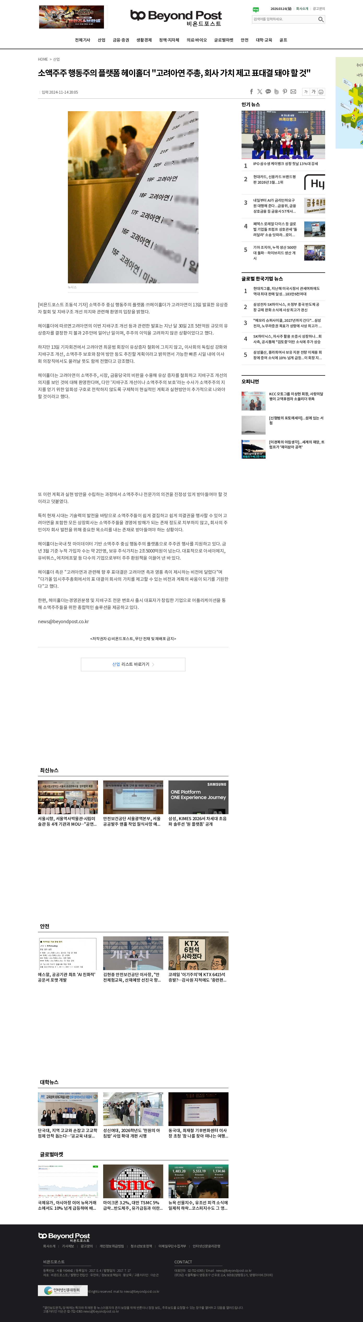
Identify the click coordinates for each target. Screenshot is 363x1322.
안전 (245, 40)
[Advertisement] (133, 442)
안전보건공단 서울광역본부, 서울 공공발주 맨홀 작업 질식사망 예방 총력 (132, 822)
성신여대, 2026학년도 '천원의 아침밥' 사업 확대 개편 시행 (131, 1133)
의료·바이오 (197, 40)
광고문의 (319, 9)
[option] (73, 17)
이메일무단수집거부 (172, 1246)
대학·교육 (264, 40)
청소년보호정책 (141, 1246)
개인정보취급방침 (111, 1246)
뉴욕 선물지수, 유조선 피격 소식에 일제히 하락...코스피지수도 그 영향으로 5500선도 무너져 (198, 1206)
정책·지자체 (169, 40)
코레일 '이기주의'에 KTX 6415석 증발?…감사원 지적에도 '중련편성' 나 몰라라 (198, 977)
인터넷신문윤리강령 (206, 1246)
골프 (283, 40)
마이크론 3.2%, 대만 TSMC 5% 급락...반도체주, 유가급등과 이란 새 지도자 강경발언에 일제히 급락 (132, 1206)
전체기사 (82, 40)
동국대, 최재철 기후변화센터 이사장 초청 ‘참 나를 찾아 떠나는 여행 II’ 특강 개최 (197, 1133)
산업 (102, 40)
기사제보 (68, 1246)
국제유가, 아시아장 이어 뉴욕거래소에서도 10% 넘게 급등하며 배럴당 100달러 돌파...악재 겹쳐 (67, 1206)
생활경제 (144, 40)
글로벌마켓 (223, 40)
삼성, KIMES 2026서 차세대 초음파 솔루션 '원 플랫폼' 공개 (197, 822)
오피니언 (250, 382)
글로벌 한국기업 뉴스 (262, 279)
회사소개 (302, 9)
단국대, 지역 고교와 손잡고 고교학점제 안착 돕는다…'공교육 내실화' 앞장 (67, 1133)
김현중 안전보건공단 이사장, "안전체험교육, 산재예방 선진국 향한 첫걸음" (132, 977)
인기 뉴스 (251, 105)
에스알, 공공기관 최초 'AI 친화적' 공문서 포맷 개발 (66, 977)
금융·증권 (121, 40)
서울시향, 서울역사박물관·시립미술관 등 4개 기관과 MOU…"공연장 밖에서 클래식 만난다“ (67, 822)
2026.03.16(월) (281, 9)
